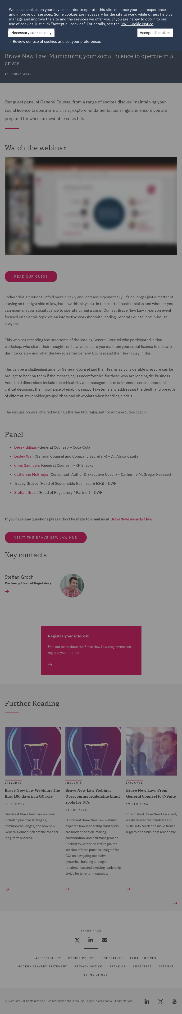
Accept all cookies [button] (155, 32)
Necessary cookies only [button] (31, 32)
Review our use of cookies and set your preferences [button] (57, 41)
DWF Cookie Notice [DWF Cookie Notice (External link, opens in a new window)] (137, 23)
